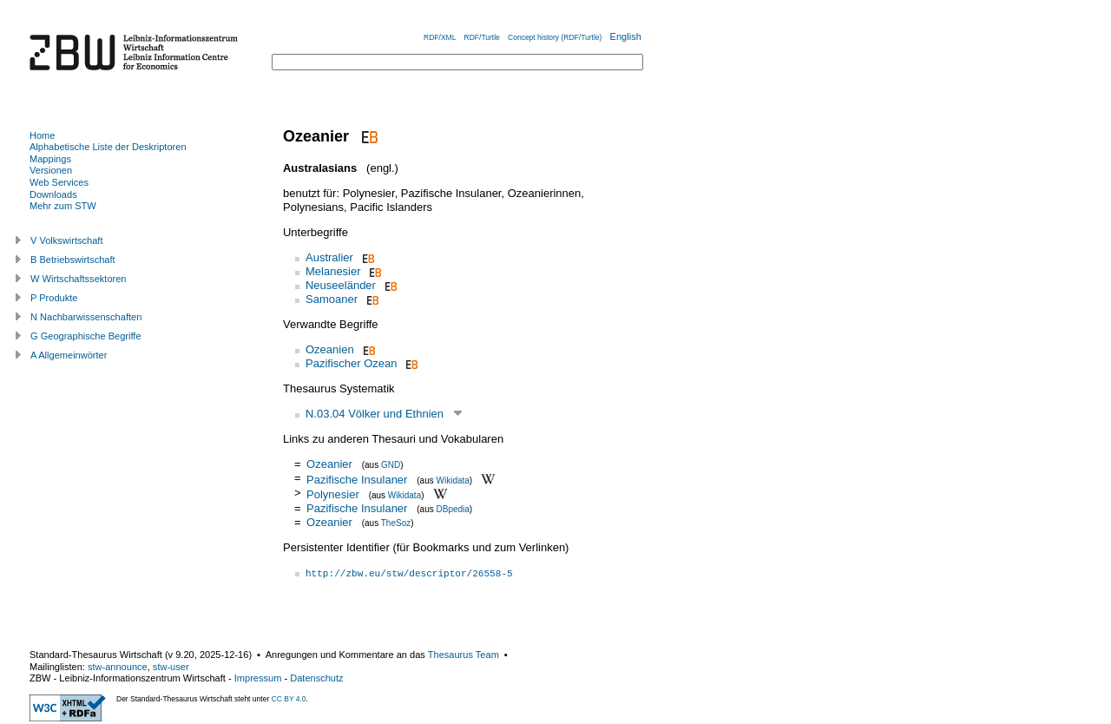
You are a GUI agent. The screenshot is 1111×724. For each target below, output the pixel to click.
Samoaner (332, 299)
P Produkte (53, 298)
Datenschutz (316, 678)
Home (42, 135)
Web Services (59, 182)
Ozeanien (330, 349)
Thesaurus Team (463, 654)
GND (390, 465)
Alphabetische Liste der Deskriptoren (108, 147)
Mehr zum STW (63, 206)
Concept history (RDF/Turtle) (555, 37)
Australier (329, 257)
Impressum (258, 678)
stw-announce (118, 666)
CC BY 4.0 (289, 698)
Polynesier (332, 494)
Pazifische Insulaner (356, 478)
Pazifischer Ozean (352, 363)
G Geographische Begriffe (85, 336)
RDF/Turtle (482, 37)
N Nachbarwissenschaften (85, 317)
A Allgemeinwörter (68, 355)
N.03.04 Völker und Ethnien (375, 413)
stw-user (171, 666)
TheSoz (396, 523)
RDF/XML (440, 37)
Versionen (51, 170)
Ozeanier (329, 464)
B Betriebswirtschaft (72, 259)
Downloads (53, 194)
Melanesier (333, 271)
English (625, 36)
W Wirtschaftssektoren (78, 278)
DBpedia (453, 509)
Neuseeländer (341, 285)
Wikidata (453, 479)
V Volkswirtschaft (66, 240)
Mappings (50, 159)
